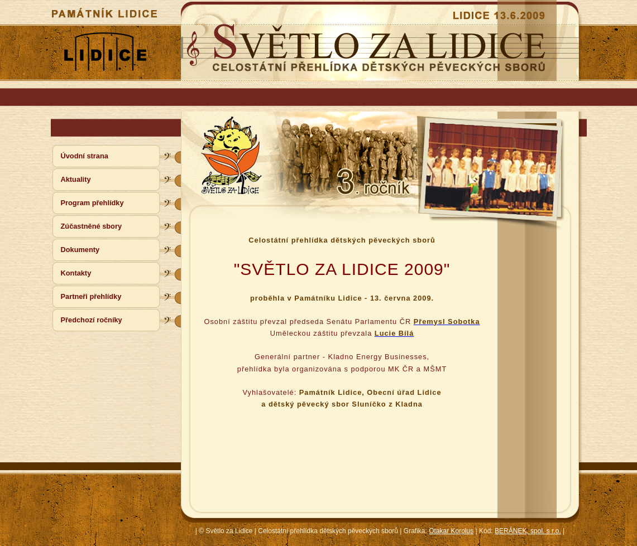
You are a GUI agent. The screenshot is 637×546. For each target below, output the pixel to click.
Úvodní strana (84, 156)
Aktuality (76, 179)
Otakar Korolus (451, 531)
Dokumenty (80, 249)
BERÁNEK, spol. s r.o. (528, 531)
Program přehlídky (92, 203)
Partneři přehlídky (91, 296)
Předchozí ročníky (91, 320)
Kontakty (76, 273)
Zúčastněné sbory (91, 226)
